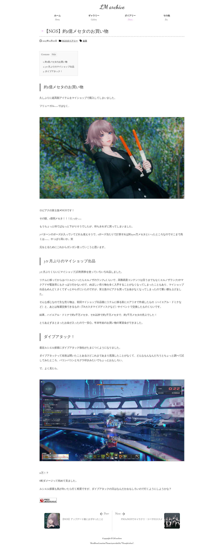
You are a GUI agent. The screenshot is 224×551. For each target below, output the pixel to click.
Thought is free (127, 543)
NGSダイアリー (70, 41)
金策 (85, 41)
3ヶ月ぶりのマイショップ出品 (58, 66)
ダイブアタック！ (52, 71)
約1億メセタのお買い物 (55, 62)
